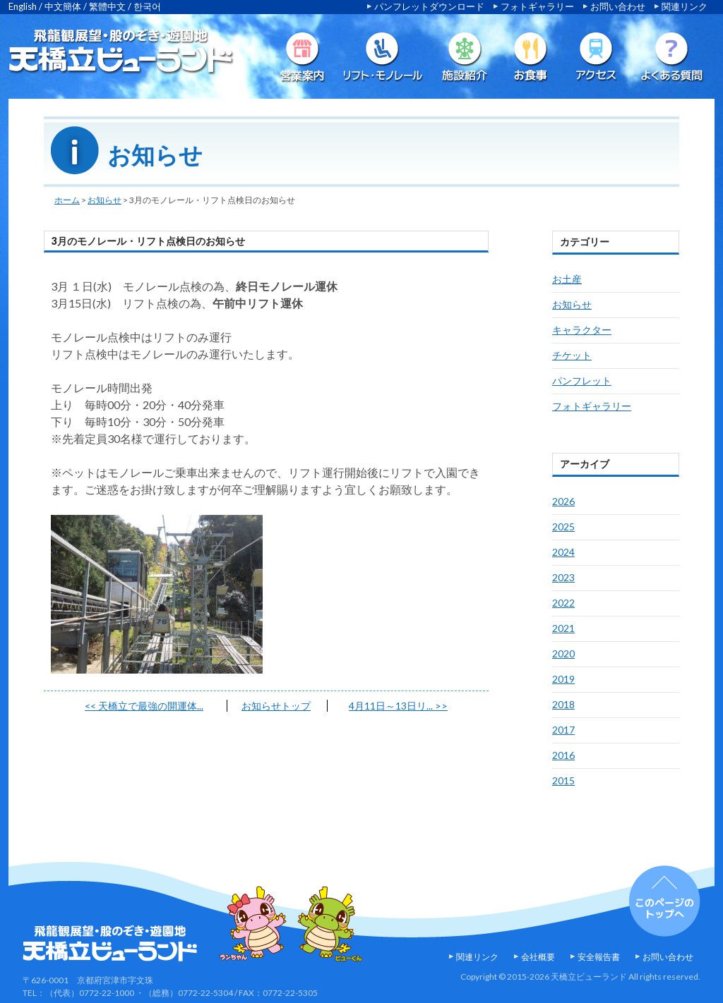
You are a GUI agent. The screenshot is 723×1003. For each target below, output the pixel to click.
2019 (563, 679)
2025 (563, 527)
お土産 (567, 279)
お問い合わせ (617, 6)
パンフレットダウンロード (429, 6)
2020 (563, 653)
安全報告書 (599, 957)
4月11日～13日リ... (398, 706)
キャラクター (581, 330)
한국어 (147, 6)
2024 (563, 552)
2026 (563, 501)
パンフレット (581, 381)
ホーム (67, 200)
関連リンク (684, 6)
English (22, 6)
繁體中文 (107, 6)
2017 (563, 730)
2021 (563, 628)
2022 (563, 603)
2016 (563, 755)
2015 (563, 780)
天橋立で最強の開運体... (144, 706)
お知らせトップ (276, 706)
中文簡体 (62, 6)
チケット (572, 355)
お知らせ (104, 200)
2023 (563, 577)
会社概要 (538, 957)
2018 (563, 704)
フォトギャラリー (537, 6)
